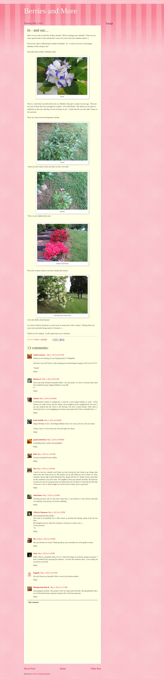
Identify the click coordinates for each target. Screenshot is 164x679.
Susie (35, 553)
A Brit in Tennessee (40, 512)
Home (63, 668)
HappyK (36, 573)
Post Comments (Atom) (42, 674)
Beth (35, 454)
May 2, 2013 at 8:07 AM (50, 379)
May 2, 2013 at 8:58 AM (52, 420)
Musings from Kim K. (41, 587)
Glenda (36, 398)
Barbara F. (37, 379)
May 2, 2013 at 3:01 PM (46, 539)
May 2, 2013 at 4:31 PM (48, 573)
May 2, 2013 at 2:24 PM (51, 495)
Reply (35, 372)
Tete (34, 469)
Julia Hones (37, 495)
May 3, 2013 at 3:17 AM (58, 587)
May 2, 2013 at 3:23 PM (46, 553)
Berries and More (50, 11)
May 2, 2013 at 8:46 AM (48, 398)
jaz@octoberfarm (39, 440)
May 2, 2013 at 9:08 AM (55, 440)
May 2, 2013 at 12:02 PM (46, 469)
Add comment (33, 602)
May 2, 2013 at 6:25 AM (55, 355)
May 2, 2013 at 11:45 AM (46, 454)
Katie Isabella (38, 420)
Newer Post (29, 668)
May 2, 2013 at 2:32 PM (56, 512)
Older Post (96, 668)
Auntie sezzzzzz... (39, 355)
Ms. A (35, 539)
